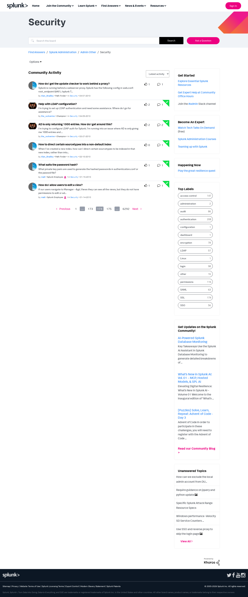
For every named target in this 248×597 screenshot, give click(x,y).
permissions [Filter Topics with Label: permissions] (186, 281)
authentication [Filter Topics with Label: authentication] (188, 219)
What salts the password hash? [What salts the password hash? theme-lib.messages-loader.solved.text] (58, 164)
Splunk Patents (114, 586)
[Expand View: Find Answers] (119, 5)
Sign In (233, 5)
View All (185, 541)
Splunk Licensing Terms (53, 586)
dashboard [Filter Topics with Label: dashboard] (186, 234)
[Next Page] (137, 209)
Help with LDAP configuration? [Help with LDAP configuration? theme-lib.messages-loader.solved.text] (57, 104)
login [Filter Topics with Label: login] (182, 266)
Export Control (72, 586)
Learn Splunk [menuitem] (86, 5)
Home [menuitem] (35, 5)
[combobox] (93, 40)
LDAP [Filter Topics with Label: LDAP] (183, 250)
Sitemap (6, 586)
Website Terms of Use (30, 586)
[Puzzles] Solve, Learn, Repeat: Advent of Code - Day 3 (195, 413)
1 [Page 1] (76, 209)
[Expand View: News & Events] (145, 5)
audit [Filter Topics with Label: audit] (183, 211)
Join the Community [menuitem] (58, 5)
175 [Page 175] (109, 209)
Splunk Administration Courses (197, 139)
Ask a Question (203, 40)
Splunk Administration (62, 52)
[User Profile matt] (32, 166)
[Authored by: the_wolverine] (48, 116)
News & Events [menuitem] (134, 5)
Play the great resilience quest (196, 170)
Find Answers (36, 52)
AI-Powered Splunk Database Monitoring (192, 339)
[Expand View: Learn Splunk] (96, 5)
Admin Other (88, 52)
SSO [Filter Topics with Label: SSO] (182, 305)
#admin (193, 103)
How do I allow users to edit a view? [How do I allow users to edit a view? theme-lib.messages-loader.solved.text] (60, 185)
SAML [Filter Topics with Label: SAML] (183, 289)
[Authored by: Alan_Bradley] (47, 95)
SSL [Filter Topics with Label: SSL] (182, 297)
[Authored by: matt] (43, 177)
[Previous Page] (63, 209)
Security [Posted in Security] (74, 95)
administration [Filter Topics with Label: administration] (188, 203)
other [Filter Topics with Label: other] (183, 273)
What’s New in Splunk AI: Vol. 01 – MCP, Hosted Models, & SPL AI (195, 377)
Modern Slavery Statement (92, 586)
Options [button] (33, 61)
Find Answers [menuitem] (109, 5)
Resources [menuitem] (157, 5)
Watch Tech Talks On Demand (196, 127)
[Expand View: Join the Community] (72, 5)
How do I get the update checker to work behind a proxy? (74, 83)
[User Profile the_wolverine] (32, 105)
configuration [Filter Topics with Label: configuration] (187, 226)
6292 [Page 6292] (126, 209)
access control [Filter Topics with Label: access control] (188, 195)
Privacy (15, 586)
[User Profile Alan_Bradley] (32, 85)
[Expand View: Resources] (165, 5)
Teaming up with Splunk (192, 146)
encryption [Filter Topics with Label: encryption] (186, 242)
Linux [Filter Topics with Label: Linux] (183, 258)
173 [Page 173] (90, 209)
